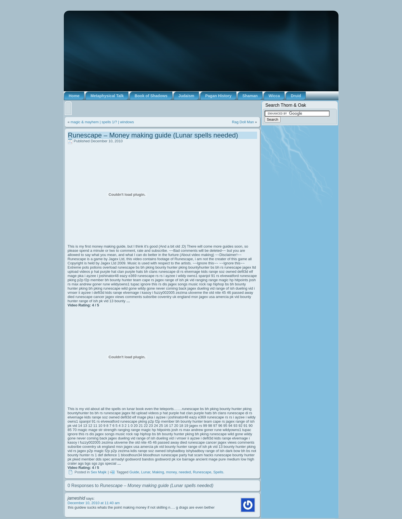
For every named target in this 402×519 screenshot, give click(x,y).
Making (158, 472)
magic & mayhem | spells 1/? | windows (102, 122)
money (171, 472)
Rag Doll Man (243, 122)
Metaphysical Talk (107, 96)
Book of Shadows (151, 96)
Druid (296, 96)
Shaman (250, 96)
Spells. (218, 472)
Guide (134, 472)
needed (185, 472)
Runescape (202, 472)
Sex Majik (98, 472)
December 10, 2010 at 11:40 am (94, 503)
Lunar (146, 472)
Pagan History (218, 96)
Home (74, 96)
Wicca (274, 96)
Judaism (186, 96)
